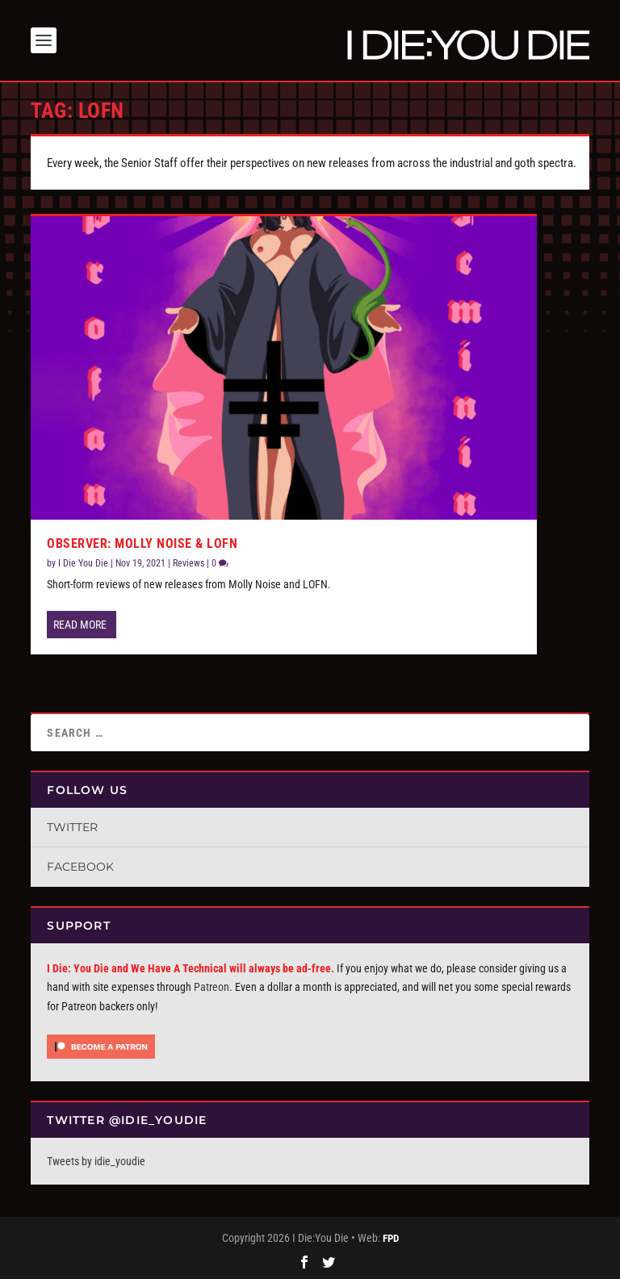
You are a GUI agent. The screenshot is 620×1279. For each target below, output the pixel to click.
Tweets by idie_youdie (96, 1161)
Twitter (72, 827)
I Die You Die (83, 563)
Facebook (80, 866)
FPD (391, 1238)
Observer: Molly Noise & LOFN (142, 543)
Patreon (211, 986)
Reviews (188, 563)
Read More (80, 624)
